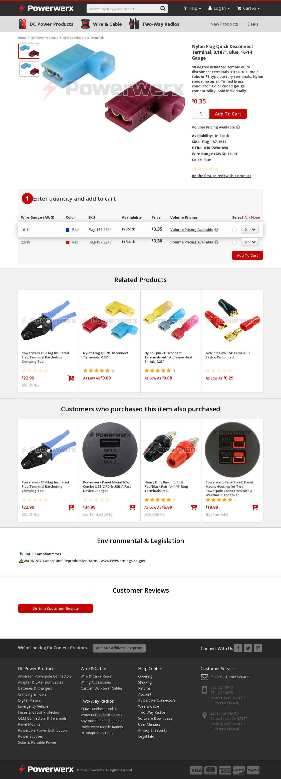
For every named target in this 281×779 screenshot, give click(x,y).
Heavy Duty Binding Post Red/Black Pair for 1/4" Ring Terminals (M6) (166, 484)
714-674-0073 (221, 689)
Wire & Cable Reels (96, 673)
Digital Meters (29, 697)
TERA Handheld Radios (99, 705)
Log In (218, 8)
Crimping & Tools (32, 691)
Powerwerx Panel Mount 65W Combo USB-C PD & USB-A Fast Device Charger (107, 484)
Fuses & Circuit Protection (39, 709)
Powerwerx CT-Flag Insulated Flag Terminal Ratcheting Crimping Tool (45, 354)
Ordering (145, 673)
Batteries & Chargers (35, 685)
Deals (252, 24)
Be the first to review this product (221, 175)
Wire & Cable (107, 24)
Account (144, 691)
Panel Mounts (29, 721)
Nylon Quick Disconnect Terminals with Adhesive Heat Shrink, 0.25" (168, 354)
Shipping (145, 679)
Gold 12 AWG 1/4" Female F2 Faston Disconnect (228, 352)
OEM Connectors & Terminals (42, 715)
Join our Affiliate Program (119, 645)
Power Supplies (30, 733)
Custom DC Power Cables (102, 685)
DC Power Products (51, 24)
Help (192, 8)
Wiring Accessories (96, 679)
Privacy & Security (152, 727)
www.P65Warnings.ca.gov (123, 558)
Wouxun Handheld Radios (101, 711)
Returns (144, 685)
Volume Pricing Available (213, 127)
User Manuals (149, 721)
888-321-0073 (221, 684)
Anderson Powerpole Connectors (45, 673)
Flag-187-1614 (100, 227)
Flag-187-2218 (100, 239)
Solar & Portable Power (37, 739)
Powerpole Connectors (156, 697)
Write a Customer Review (56, 605)
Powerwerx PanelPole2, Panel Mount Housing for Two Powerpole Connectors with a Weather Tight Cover (229, 486)
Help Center (149, 665)
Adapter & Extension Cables (40, 679)
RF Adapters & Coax (97, 729)
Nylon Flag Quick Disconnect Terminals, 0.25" (105, 352)
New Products (224, 24)
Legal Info (146, 733)
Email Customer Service (229, 673)
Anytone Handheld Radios (101, 717)
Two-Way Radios (160, 24)
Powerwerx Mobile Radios (102, 723)
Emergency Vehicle (33, 703)
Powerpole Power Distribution (42, 727)
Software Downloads (155, 715)
